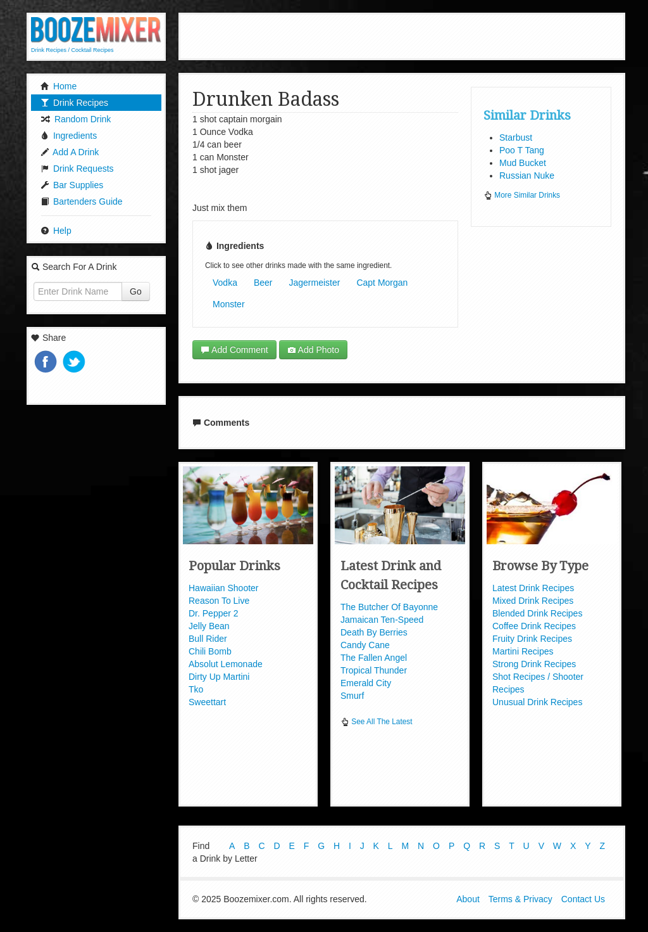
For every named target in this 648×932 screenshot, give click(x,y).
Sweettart (207, 702)
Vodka (225, 283)
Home (58, 86)
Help (56, 231)
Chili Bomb (210, 651)
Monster (229, 304)
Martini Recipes (522, 651)
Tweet (75, 362)
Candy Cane (365, 645)
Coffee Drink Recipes (534, 626)
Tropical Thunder (373, 670)
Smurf (352, 696)
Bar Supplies (71, 185)
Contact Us (583, 899)
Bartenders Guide (81, 201)
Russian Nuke (526, 175)
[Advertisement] (402, 35)
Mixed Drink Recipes (532, 601)
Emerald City (365, 683)
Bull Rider (208, 639)
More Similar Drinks (521, 195)
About (468, 899)
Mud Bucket (522, 163)
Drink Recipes (74, 103)
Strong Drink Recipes (534, 664)
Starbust (515, 137)
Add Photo (313, 350)
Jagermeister (314, 283)
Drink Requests (77, 168)
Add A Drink (69, 152)
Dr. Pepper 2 (214, 613)
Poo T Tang (521, 150)
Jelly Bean (209, 626)
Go (136, 291)
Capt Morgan (382, 283)
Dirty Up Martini (219, 677)
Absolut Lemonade (226, 664)
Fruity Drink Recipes (532, 639)
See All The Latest (376, 721)
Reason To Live (219, 601)
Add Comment (234, 350)
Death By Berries (374, 632)
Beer (263, 283)
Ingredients (68, 136)
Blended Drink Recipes (537, 613)
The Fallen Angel (373, 658)
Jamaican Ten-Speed (381, 620)
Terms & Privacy (520, 899)
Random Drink (75, 119)
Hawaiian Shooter (224, 588)
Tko (196, 689)
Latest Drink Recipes (533, 588)
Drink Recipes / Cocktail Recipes (72, 50)
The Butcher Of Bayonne (389, 607)
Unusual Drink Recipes (537, 702)
